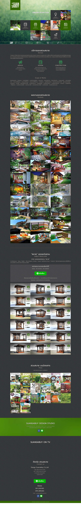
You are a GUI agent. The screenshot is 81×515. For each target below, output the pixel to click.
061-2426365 (39, 281)
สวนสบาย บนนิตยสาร (50, 55)
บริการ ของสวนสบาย (18, 55)
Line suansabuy (42, 442)
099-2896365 (46, 281)
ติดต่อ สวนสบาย (60, 55)
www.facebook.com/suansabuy (43, 292)
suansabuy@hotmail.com (41, 505)
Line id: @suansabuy (41, 508)
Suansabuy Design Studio (11, 54)
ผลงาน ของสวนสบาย (29, 55)
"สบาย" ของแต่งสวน (40, 55)
